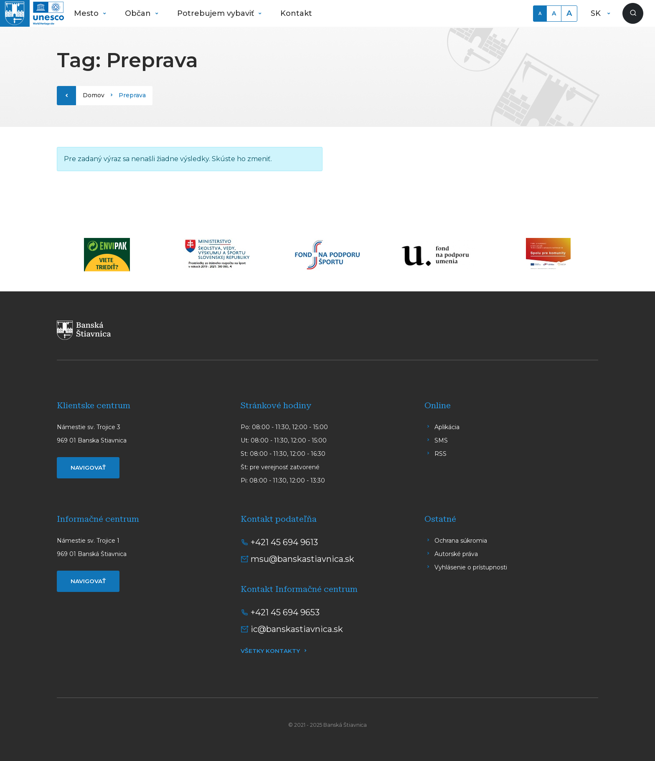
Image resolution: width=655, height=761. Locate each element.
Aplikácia (447, 427)
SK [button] (597, 13)
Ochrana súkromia (460, 540)
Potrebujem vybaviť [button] (216, 13)
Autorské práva (456, 554)
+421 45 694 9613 (284, 542)
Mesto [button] (87, 13)
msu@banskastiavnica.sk (302, 559)
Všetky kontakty (270, 650)
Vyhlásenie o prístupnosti (470, 567)
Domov (93, 95)
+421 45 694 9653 (285, 612)
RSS (440, 454)
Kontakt (296, 13)
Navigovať (88, 467)
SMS (441, 440)
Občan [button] (139, 13)
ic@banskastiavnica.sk (297, 629)
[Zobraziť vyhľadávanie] (632, 13)
